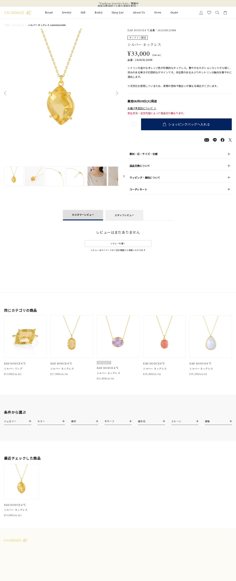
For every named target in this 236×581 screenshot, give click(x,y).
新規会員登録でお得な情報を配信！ (118, 6)
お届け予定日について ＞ (141, 108)
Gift (83, 12)
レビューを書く (118, 243)
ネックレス (19, 25)
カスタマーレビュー (83, 214)
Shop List (117, 12)
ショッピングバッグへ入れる (187, 124)
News (157, 12)
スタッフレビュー (124, 215)
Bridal (99, 12)
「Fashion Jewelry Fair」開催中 (118, 3)
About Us (139, 12)
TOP (7, 25)
